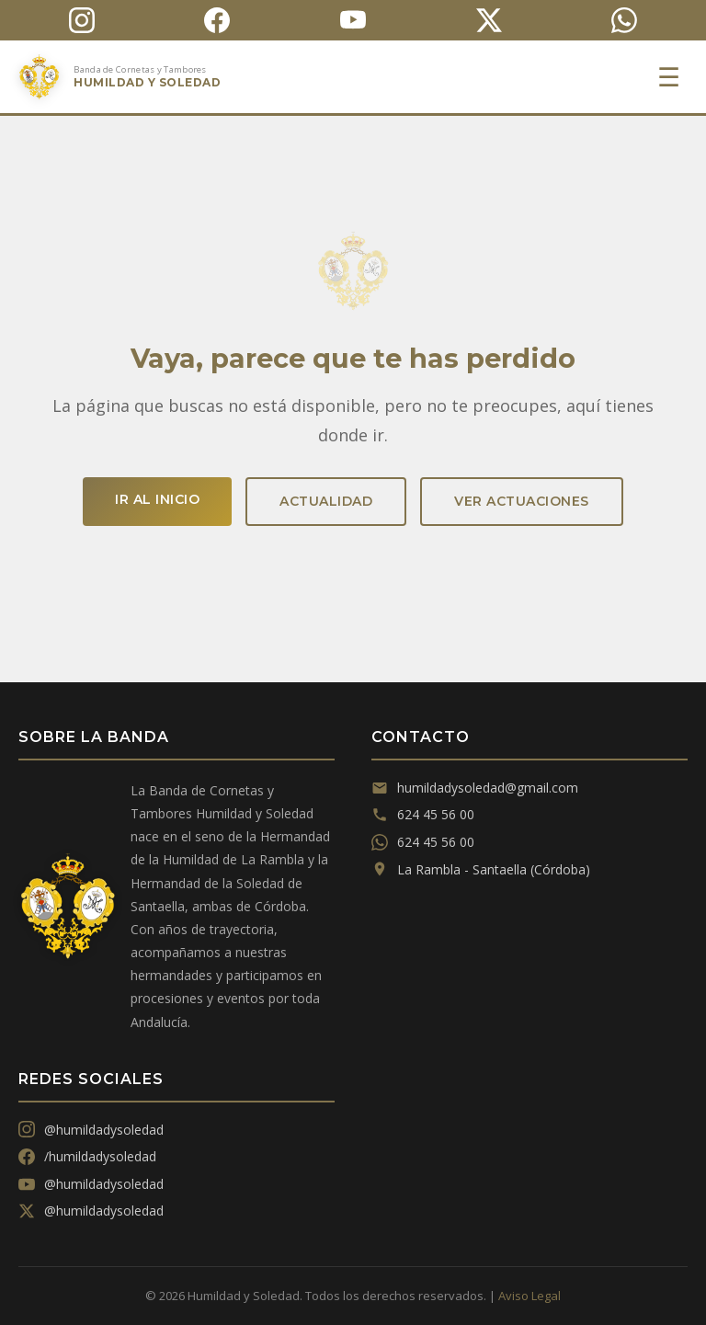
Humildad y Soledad (147, 82)
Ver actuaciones (521, 501)
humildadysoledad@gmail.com (474, 787)
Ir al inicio (157, 499)
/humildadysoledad (87, 1156)
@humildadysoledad (91, 1129)
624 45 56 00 (422, 814)
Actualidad (325, 501)
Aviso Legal (529, 1295)
